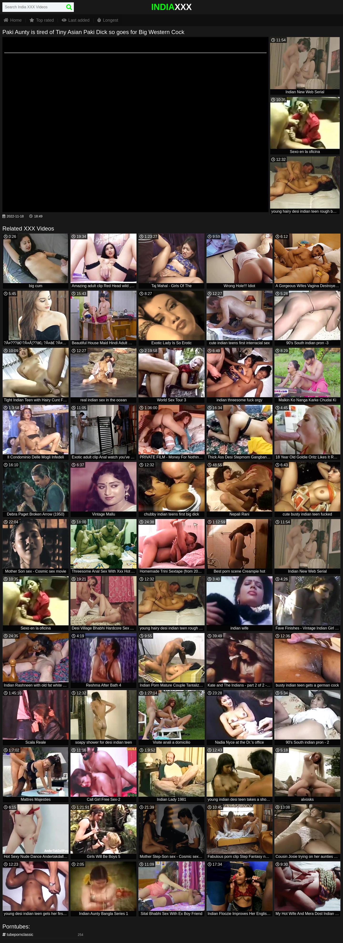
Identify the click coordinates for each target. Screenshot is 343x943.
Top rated (41, 20)
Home (13, 20)
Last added (76, 20)
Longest (107, 20)
